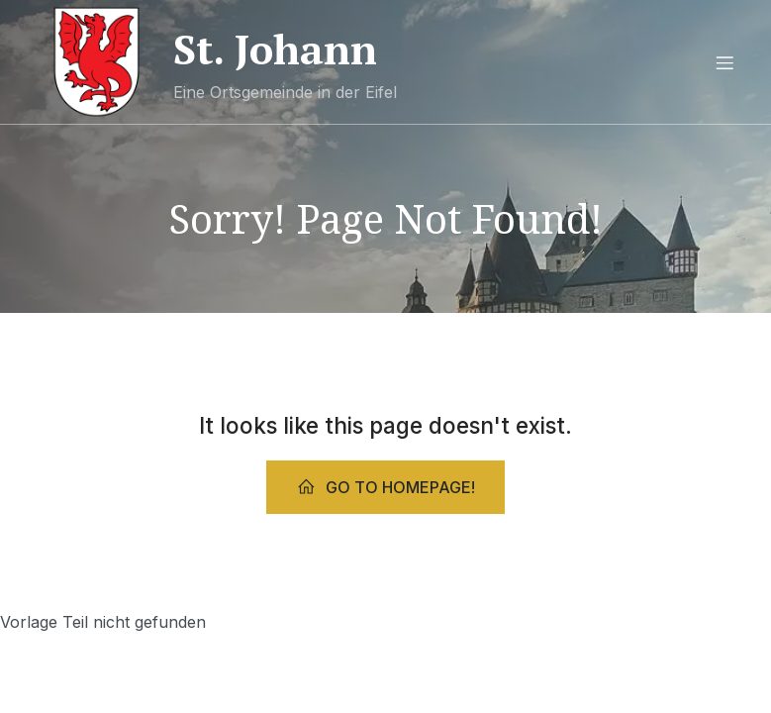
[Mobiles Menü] (725, 62)
